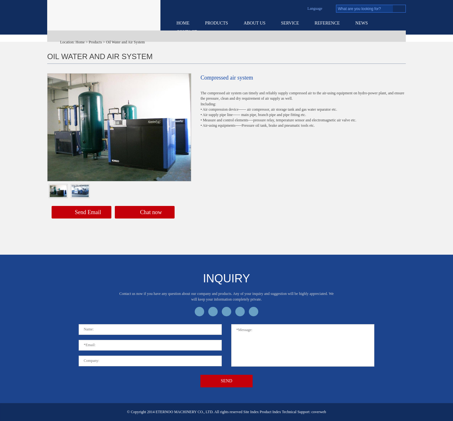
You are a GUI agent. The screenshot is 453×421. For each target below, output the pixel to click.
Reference (327, 23)
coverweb (318, 412)
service (290, 23)
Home (182, 23)
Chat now (144, 212)
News (361, 23)
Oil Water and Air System (125, 42)
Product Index (270, 412)
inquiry (226, 278)
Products (216, 23)
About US (254, 23)
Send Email (81, 212)
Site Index (251, 412)
